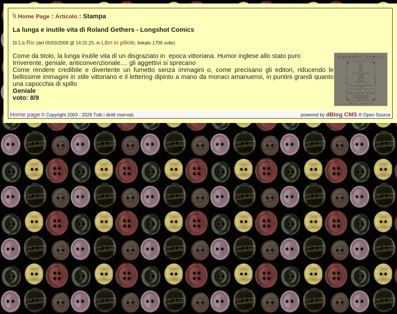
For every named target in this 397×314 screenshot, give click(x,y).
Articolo (66, 16)
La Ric (26, 42)
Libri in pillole (118, 42)
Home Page (34, 16)
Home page (25, 114)
